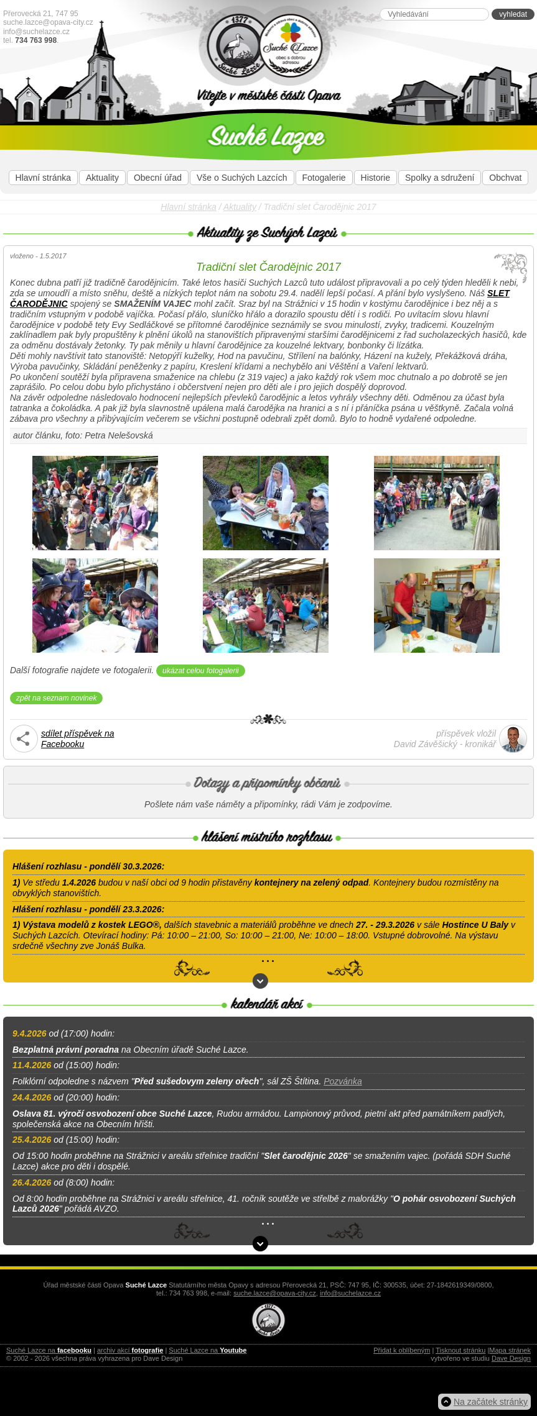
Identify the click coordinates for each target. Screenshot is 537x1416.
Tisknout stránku (460, 1350)
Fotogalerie (324, 178)
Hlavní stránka (43, 178)
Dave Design (511, 1358)
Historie (375, 178)
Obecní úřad (158, 178)
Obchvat (505, 178)
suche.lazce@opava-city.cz (48, 22)
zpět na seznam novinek (56, 698)
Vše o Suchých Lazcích (242, 178)
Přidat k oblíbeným (401, 1350)
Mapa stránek (510, 1350)
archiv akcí (130, 1350)
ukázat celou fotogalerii (200, 670)
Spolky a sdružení (439, 178)
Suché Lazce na (48, 1350)
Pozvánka (343, 1081)
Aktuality (102, 178)
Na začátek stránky (491, 1402)
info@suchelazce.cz (36, 31)
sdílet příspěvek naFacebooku (77, 738)
